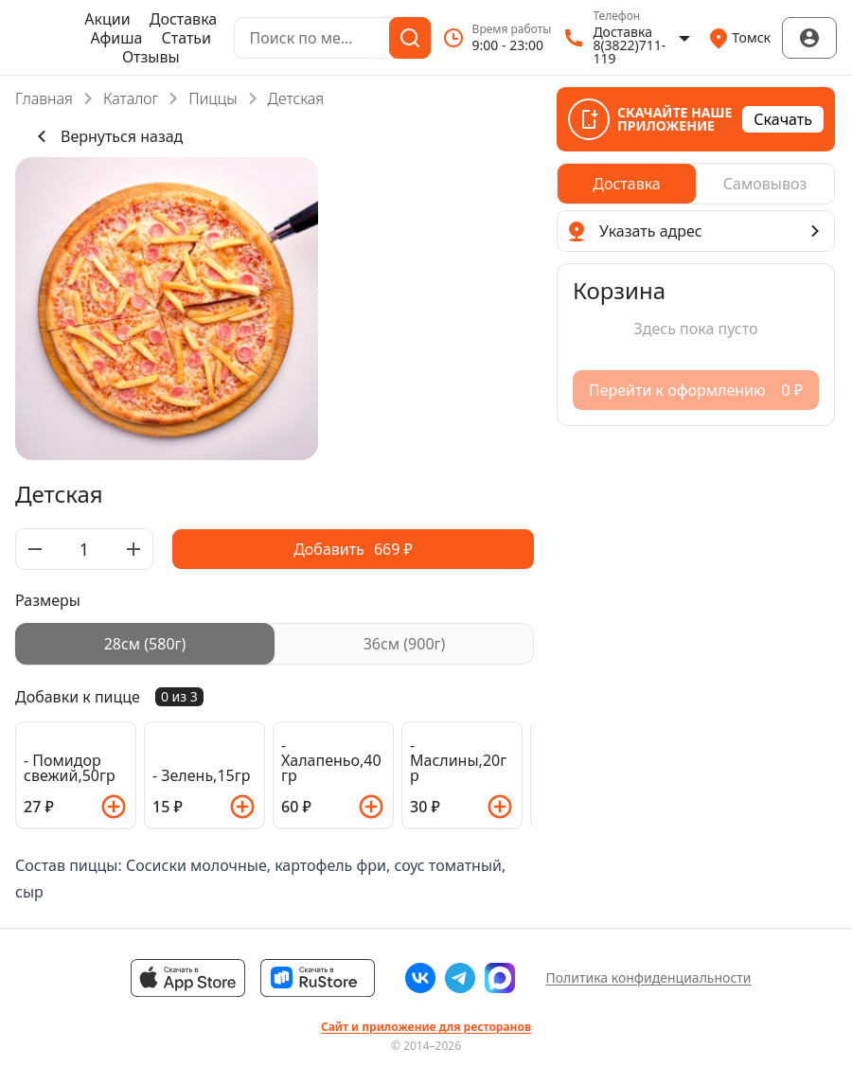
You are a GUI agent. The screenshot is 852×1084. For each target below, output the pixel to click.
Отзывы (151, 56)
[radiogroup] (274, 644)
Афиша (117, 37)
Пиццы (212, 98)
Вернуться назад (106, 136)
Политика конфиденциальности (648, 977)
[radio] (145, 644)
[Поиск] (410, 38)
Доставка (184, 19)
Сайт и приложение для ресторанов (426, 1027)
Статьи (187, 37)
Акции (107, 19)
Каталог (130, 98)
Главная (44, 98)
